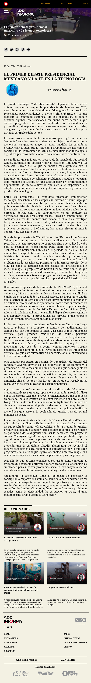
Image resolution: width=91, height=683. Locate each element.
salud (67, 634)
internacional (72, 638)
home (7, 634)
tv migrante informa (75, 642)
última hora (11, 638)
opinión (68, 646)
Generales (51, 3)
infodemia (9, 651)
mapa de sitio (68, 660)
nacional (9, 646)
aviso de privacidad (26, 660)
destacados (10, 642)
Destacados (72, 3)
